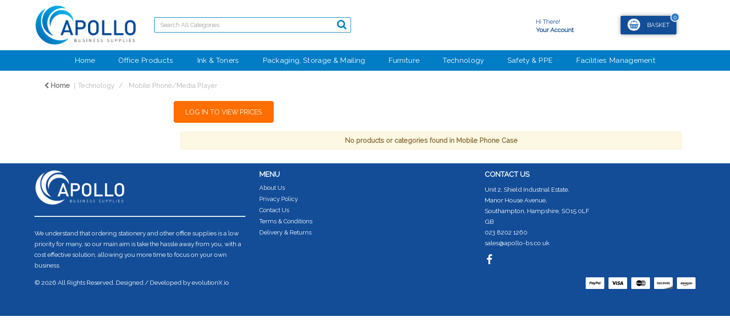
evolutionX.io (210, 282)
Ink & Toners (218, 60)
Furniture (403, 60)
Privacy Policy (278, 198)
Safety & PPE (530, 60)
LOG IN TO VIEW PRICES (223, 112)
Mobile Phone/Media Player (173, 85)
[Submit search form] (341, 24)
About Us (272, 187)
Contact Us (274, 210)
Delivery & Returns (285, 232)
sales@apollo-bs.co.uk (517, 243)
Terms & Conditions (285, 221)
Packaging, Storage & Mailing (314, 60)
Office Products (146, 60)
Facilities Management (616, 60)
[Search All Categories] (252, 25)
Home (84, 60)
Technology (463, 60)
